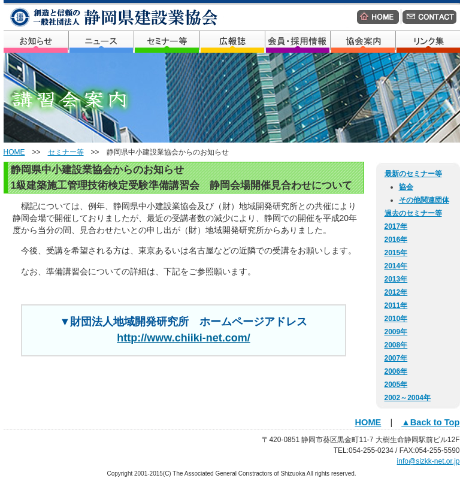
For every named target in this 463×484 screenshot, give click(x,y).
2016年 (396, 239)
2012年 (396, 292)
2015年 (396, 253)
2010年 (396, 318)
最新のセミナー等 (413, 174)
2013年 (396, 279)
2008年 (396, 345)
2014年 (396, 266)
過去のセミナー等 (413, 213)
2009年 (396, 332)
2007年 (396, 358)
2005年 (396, 384)
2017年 (396, 226)
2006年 (396, 371)
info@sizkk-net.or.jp (428, 461)
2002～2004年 (408, 398)
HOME (14, 152)
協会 (406, 187)
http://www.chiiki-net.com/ (183, 338)
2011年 (396, 305)
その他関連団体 (424, 200)
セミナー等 (66, 152)
